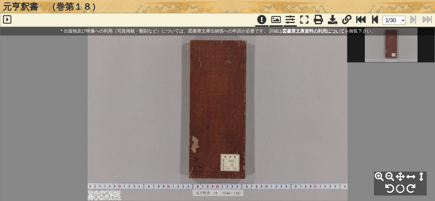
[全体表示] (400, 177)
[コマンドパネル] (290, 20)
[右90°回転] (411, 189)
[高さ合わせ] (421, 177)
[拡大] (379, 177)
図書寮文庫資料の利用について (313, 31)
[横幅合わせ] (411, 177)
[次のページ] (375, 20)
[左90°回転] (390, 189)
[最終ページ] (361, 20)
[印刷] (318, 20)
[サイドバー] (7, 20)
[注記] (262, 20)
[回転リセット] (400, 189)
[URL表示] (346, 20)
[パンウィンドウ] (276, 20)
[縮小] (390, 177)
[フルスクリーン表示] (304, 20)
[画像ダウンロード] (332, 20)
